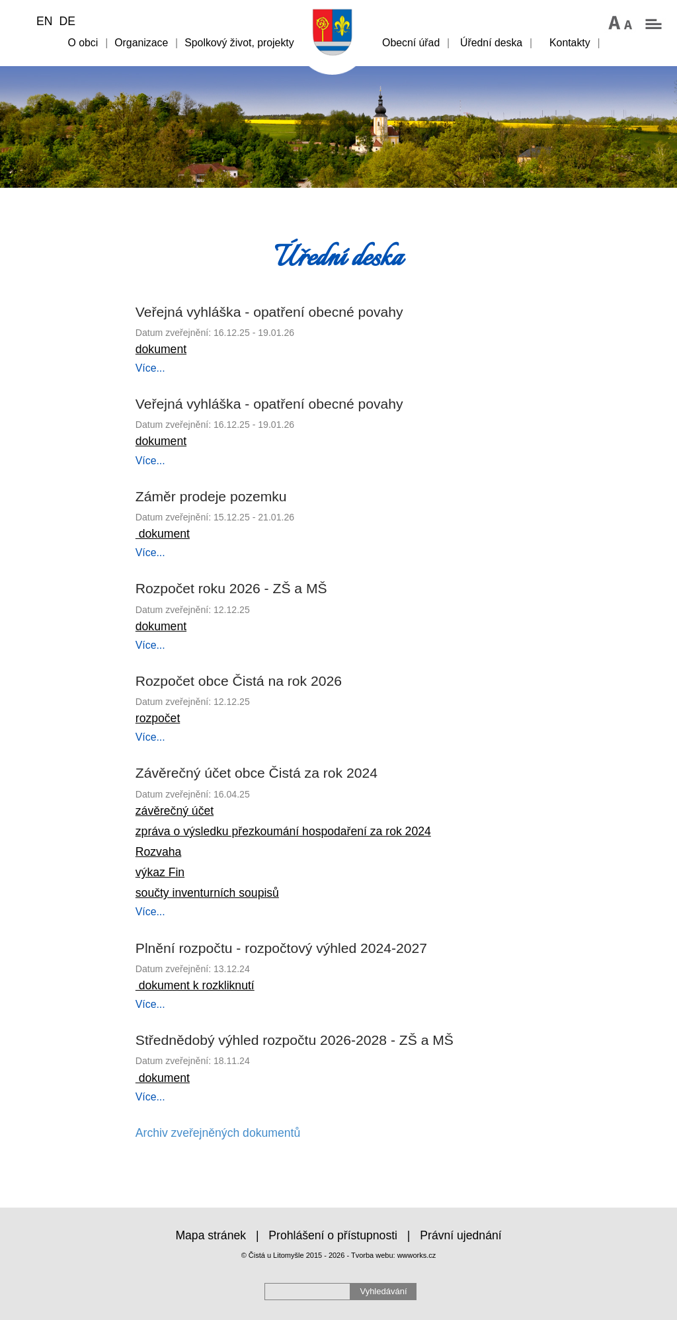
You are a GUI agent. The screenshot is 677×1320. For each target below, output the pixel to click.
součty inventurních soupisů (207, 892)
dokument (161, 349)
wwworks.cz (416, 1255)
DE (67, 21)
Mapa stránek (210, 1235)
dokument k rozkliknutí (195, 985)
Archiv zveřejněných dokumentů (218, 1132)
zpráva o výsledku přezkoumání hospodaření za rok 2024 (283, 831)
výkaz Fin (160, 872)
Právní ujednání (460, 1235)
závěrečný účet (175, 810)
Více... (150, 368)
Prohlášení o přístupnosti (332, 1235)
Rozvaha (158, 851)
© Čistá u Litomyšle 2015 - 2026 (293, 1255)
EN (44, 21)
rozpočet (158, 718)
